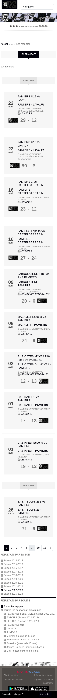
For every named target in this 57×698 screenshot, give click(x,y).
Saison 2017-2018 (13, 571)
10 (38, 548)
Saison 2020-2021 (13, 582)
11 (44, 548)
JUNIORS (12, 632)
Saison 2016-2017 (13, 568)
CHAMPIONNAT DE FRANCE (30, 372)
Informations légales (43, 675)
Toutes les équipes (13, 606)
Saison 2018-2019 (13, 575)
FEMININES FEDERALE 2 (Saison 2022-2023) (31, 614)
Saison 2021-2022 (13, 586)
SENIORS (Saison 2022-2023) (23, 621)
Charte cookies (11, 675)
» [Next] (50, 548)
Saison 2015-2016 (13, 564)
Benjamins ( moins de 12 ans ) (23, 639)
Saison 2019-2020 (13, 579)
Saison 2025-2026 (13, 594)
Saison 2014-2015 (13, 560)
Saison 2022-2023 (13, 590)
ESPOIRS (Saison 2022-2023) (23, 617)
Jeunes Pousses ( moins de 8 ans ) (25, 647)
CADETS (11, 628)
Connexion (45, 694)
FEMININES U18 (16, 625)
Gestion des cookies (13, 679)
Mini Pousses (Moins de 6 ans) (23, 650)
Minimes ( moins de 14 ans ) (21, 636)
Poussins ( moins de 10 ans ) (22, 643)
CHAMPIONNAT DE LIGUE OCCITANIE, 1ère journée (30, 109)
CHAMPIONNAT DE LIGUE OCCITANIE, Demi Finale (29, 290)
